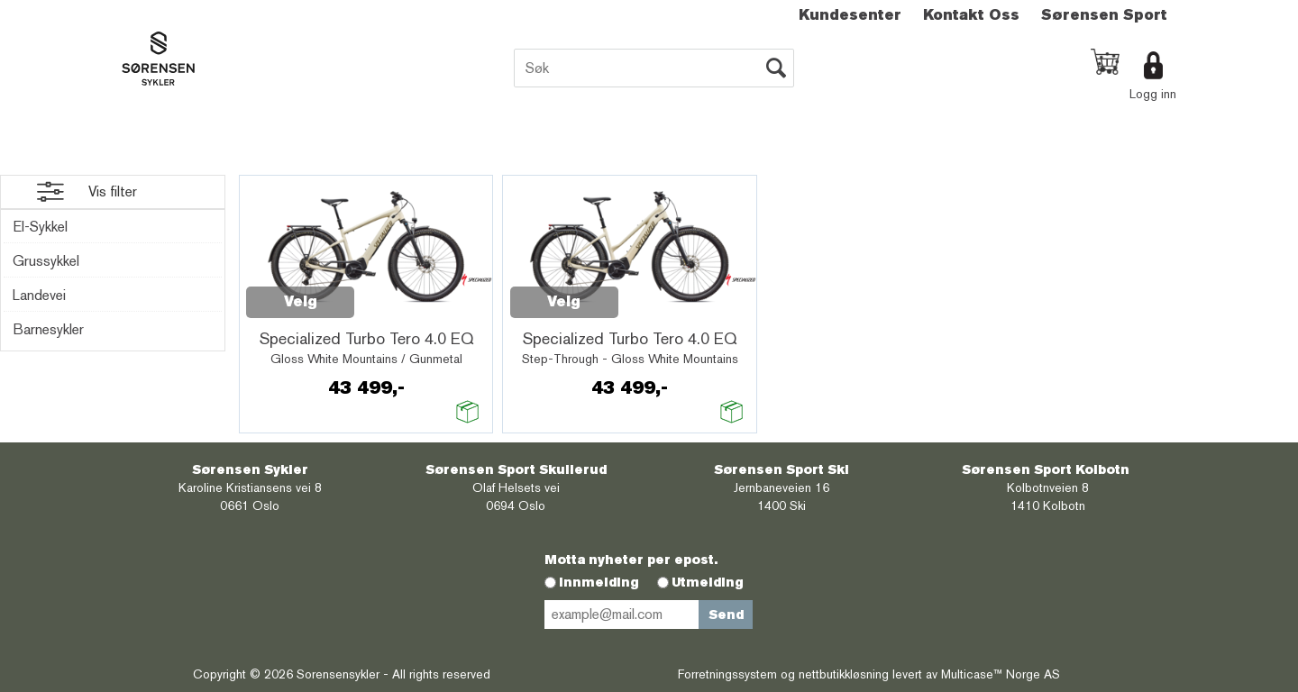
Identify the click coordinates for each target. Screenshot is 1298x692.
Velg (300, 301)
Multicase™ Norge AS (1000, 674)
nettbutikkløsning (844, 674)
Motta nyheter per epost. (631, 559)
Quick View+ (401, 292)
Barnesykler (48, 329)
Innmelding (599, 582)
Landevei (39, 295)
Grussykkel (46, 260)
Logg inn (1152, 93)
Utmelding (708, 582)
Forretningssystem (727, 674)
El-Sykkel (40, 226)
